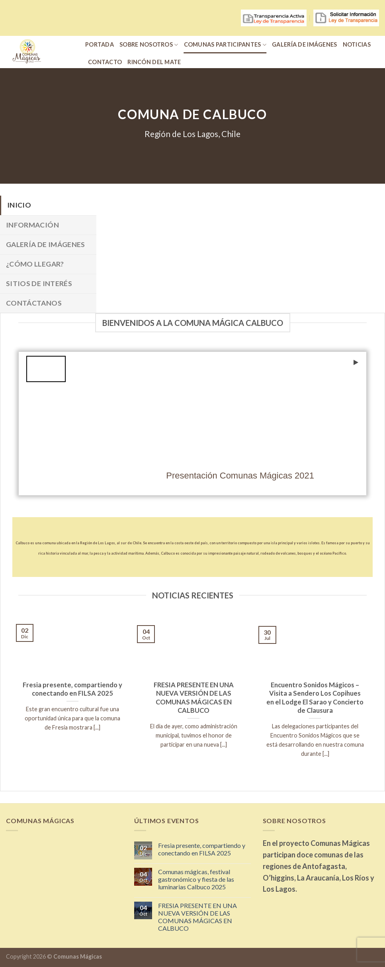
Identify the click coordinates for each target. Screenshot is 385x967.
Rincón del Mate (154, 62)
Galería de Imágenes (304, 44)
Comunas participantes (225, 45)
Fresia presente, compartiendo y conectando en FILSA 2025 (201, 849)
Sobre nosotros (148, 45)
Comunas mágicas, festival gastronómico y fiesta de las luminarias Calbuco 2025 (196, 879)
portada (99, 44)
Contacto (105, 62)
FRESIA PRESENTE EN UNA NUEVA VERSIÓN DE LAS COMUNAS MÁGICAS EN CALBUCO (197, 917)
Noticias (357, 44)
